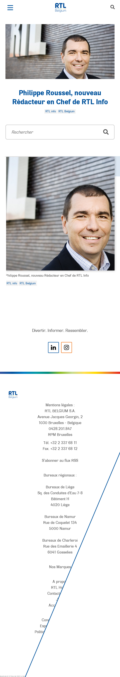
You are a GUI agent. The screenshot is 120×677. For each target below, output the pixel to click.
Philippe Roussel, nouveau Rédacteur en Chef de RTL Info (47, 275)
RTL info (12, 283)
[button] (10, 7)
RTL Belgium (28, 283)
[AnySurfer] (60, 657)
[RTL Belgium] (63, 7)
